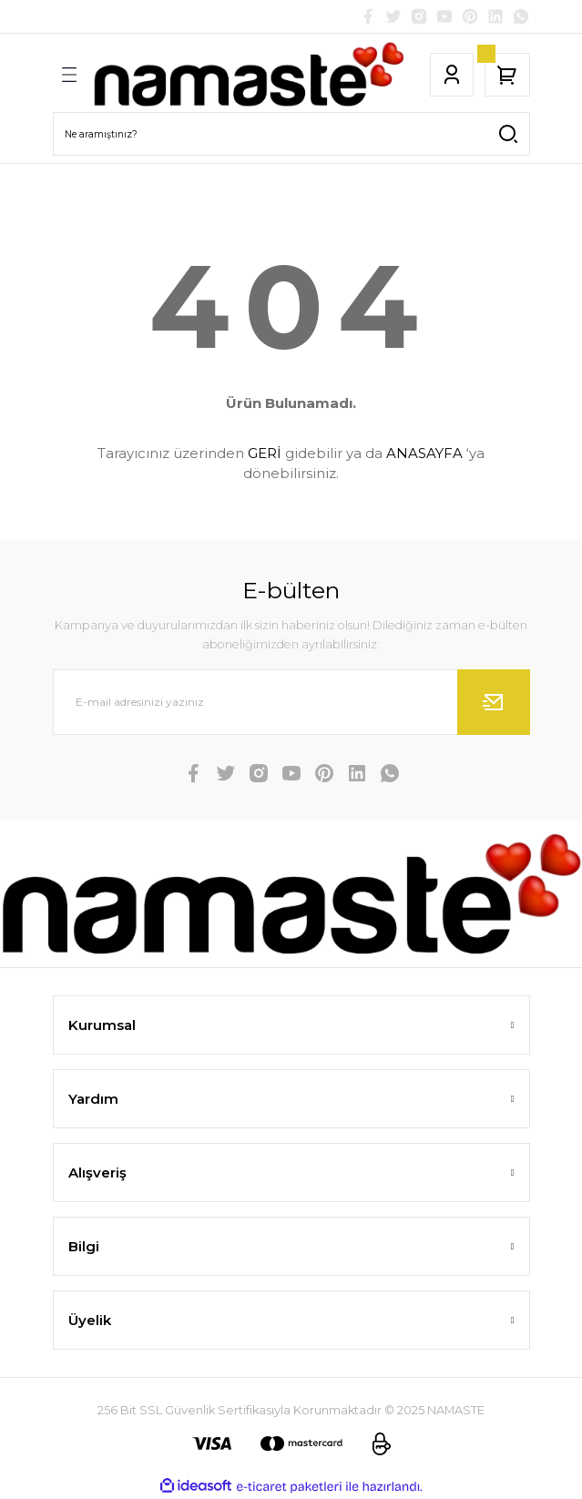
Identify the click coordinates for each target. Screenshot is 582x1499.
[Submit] (493, 702)
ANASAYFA (424, 453)
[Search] (291, 134)
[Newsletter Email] (291, 702)
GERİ (264, 453)
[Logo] (248, 74)
